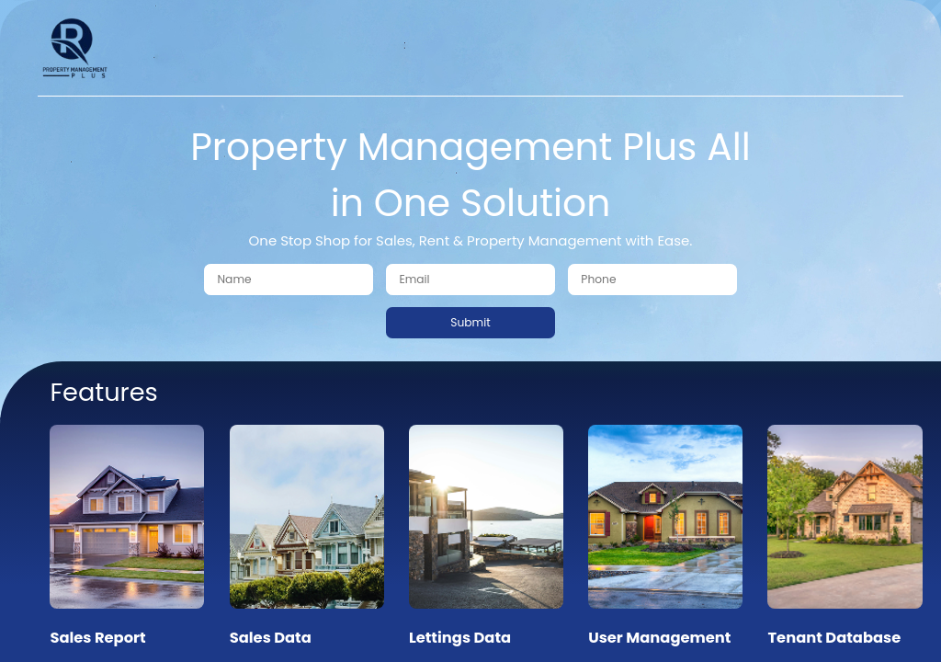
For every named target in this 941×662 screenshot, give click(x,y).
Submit (470, 322)
